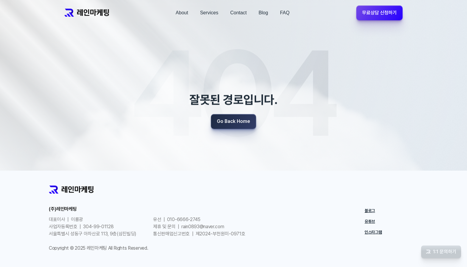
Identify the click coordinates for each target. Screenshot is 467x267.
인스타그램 (373, 232)
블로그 (370, 210)
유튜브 (370, 221)
